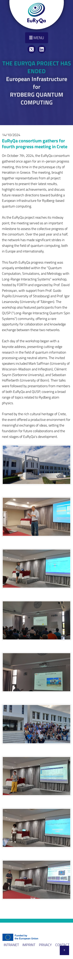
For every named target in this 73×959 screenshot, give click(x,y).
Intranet (11, 944)
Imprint (28, 944)
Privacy (45, 944)
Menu (36, 38)
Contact (62, 944)
